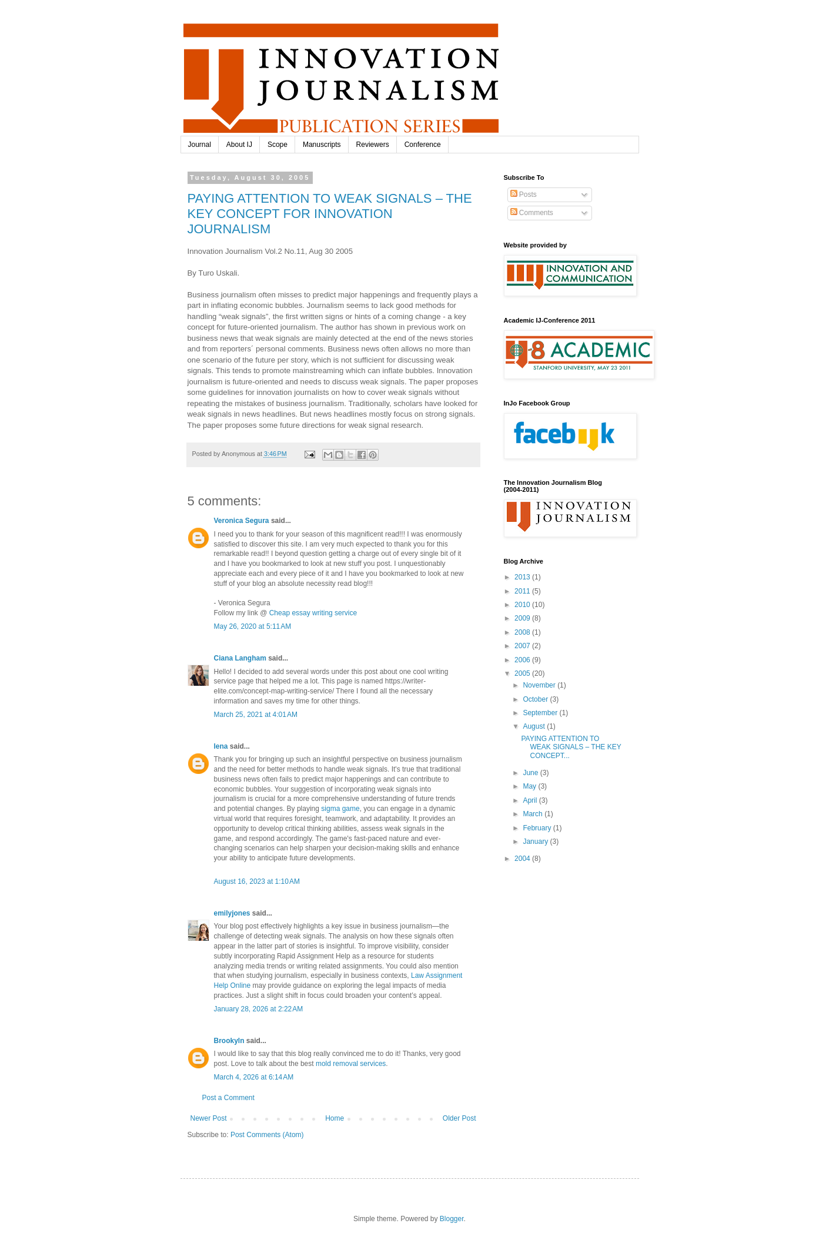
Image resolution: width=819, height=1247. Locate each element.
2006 (523, 660)
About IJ (239, 144)
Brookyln (229, 1041)
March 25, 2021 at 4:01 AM (255, 714)
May (530, 786)
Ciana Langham (240, 658)
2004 (523, 858)
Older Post (459, 1118)
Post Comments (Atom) (267, 1135)
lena (221, 746)
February (538, 828)
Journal (199, 144)
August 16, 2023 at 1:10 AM (257, 881)
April (531, 800)
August (535, 726)
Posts (523, 194)
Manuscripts (322, 144)
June (531, 773)
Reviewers (372, 144)
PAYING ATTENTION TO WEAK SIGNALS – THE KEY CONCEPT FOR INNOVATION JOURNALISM (330, 213)
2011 (523, 591)
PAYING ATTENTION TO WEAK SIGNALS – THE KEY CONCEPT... (571, 747)
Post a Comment (228, 1098)
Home (334, 1118)
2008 (523, 632)
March (533, 814)
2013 (523, 577)
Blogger (452, 1219)
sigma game (340, 808)
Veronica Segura (241, 521)
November (540, 685)
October (536, 699)
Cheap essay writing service (313, 613)
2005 (523, 673)
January (536, 841)
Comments (531, 213)
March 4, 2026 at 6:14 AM (254, 1077)
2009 (523, 618)
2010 (523, 605)
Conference (423, 144)
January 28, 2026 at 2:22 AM (258, 1009)
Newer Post (208, 1118)
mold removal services (351, 1064)
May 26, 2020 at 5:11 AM (253, 626)
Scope (278, 144)
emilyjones (232, 913)
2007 (523, 646)
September (541, 713)
